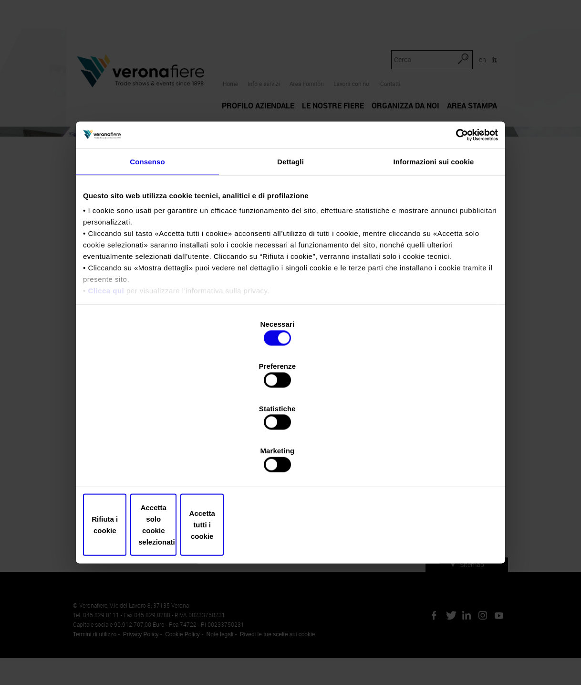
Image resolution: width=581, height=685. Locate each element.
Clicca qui (106, 373)
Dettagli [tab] (290, 243)
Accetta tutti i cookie (430, 462)
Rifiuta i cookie (150, 462)
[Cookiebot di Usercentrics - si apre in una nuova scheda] (456, 216)
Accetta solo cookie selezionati (290, 462)
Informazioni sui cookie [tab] (434, 243)
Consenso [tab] (147, 243)
